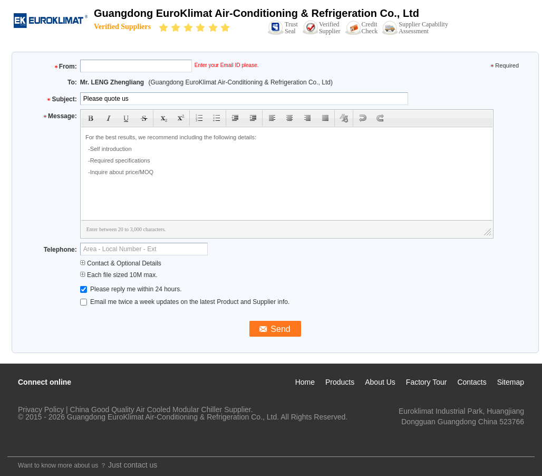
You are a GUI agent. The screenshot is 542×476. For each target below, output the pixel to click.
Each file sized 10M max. (119, 275)
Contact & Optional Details (120, 263)
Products (339, 382)
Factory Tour (426, 382)
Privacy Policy (41, 409)
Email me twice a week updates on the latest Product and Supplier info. (185, 302)
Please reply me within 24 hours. (131, 289)
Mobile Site (29, 442)
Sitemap (510, 382)
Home (305, 382)
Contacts (471, 382)
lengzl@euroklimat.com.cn (481, 432)
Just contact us (132, 465)
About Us (380, 382)
